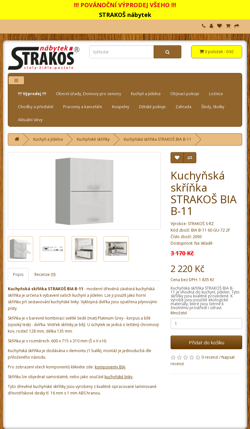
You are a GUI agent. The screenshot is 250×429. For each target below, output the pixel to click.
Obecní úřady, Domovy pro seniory (88, 93)
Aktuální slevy (30, 119)
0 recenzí (209, 357)
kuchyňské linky (118, 376)
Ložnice (216, 93)
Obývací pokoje (184, 93)
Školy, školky (212, 106)
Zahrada (183, 106)
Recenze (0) (45, 274)
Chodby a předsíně (35, 106)
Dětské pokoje (152, 106)
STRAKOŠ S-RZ (201, 223)
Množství (179, 313)
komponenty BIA (110, 367)
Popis (18, 274)
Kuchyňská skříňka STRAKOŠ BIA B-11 (157, 139)
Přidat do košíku (206, 342)
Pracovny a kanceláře (82, 106)
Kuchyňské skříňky (93, 139)
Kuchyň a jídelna (145, 93)
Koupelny (120, 106)
